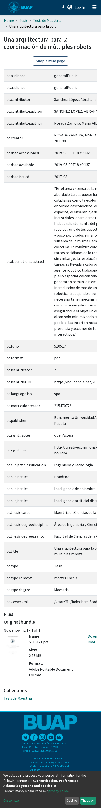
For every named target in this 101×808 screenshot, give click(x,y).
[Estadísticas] (62, 7)
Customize (11, 800)
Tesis (23, 20)
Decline (72, 800)
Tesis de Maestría (47, 20)
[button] (70, 7)
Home (9, 20)
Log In (80, 7)
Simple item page (50, 61)
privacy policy (58, 791)
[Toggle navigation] (94, 7)
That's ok (87, 800)
